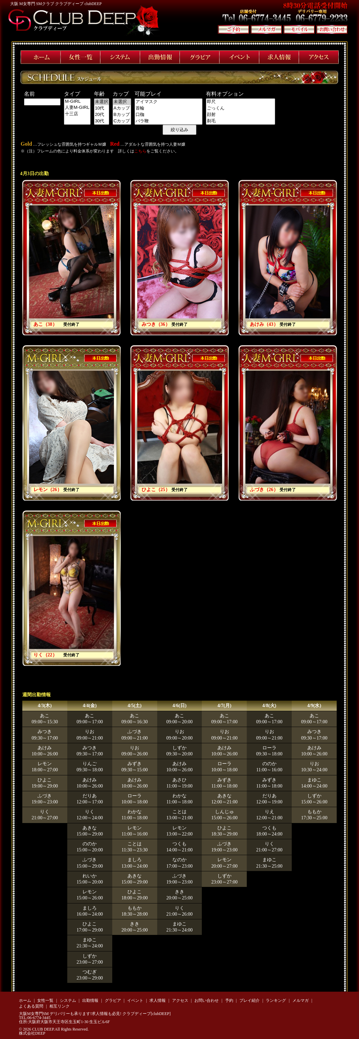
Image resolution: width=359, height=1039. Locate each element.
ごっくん (240, 108)
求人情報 (157, 1000)
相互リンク (59, 1006)
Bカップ (122, 115)
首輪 (168, 108)
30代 (101, 121)
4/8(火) (269, 705)
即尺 (240, 102)
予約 (229, 1000)
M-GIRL (77, 101)
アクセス (180, 1000)
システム (68, 1000)
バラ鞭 (168, 121)
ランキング (276, 1000)
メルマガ (300, 1000)
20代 (101, 115)
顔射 (240, 115)
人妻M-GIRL (77, 107)
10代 (101, 108)
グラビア (113, 1000)
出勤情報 (90, 1000)
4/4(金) (90, 705)
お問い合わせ (206, 1000)
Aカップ (122, 108)
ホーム (25, 1000)
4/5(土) (135, 705)
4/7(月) (224, 705)
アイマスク (168, 102)
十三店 (77, 114)
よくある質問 (31, 1006)
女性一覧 (45, 1000)
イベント (135, 1000)
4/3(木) (45, 705)
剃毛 (240, 121)
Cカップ (122, 121)
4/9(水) (314, 705)
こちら (140, 151)
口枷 (168, 115)
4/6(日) (179, 705)
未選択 (101, 102)
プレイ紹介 (249, 1000)
